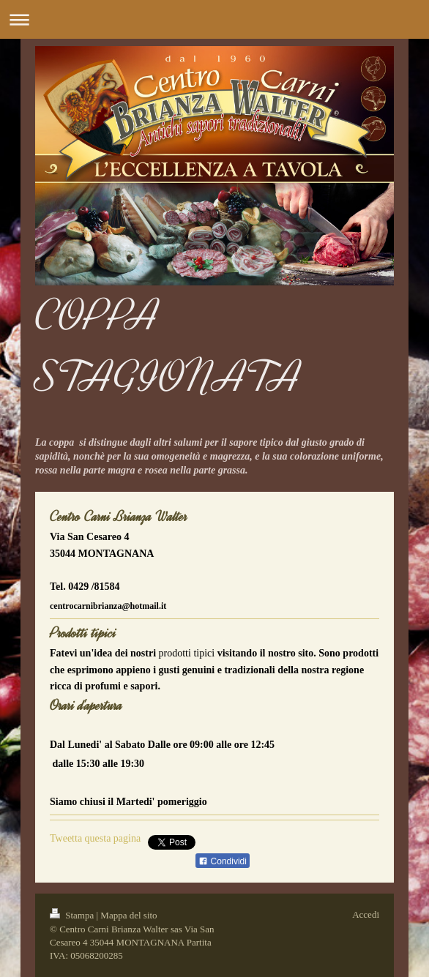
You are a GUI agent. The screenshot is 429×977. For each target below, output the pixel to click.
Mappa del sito (128, 915)
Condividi (222, 861)
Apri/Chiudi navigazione (214, 19)
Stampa (73, 915)
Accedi (365, 914)
